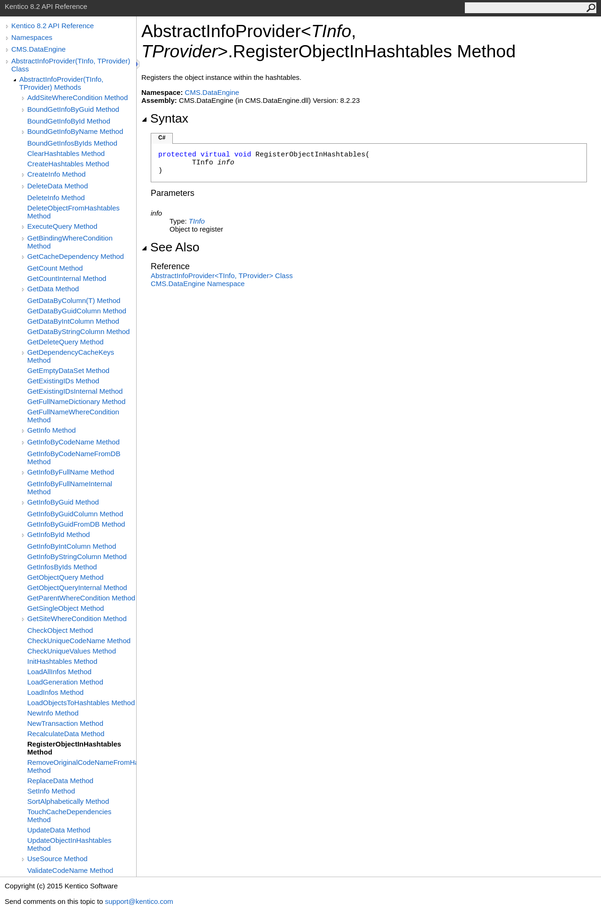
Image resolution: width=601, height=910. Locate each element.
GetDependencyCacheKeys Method (70, 356)
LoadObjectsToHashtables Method (81, 703)
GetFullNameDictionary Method (76, 401)
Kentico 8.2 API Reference (52, 26)
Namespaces (32, 37)
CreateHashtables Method (68, 164)
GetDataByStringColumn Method (78, 331)
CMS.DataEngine (38, 49)
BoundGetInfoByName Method (75, 131)
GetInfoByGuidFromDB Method (76, 524)
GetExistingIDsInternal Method (75, 391)
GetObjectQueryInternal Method (77, 587)
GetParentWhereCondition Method (81, 598)
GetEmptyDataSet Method (68, 370)
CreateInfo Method (56, 174)
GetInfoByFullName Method (70, 472)
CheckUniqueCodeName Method (79, 641)
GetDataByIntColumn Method (73, 321)
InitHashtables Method (62, 661)
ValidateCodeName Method (70, 870)
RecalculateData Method (65, 734)
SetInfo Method (51, 791)
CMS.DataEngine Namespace (198, 284)
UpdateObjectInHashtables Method (69, 844)
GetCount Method (55, 268)
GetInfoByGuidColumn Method (75, 514)
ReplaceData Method (60, 781)
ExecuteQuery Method (62, 226)
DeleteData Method (57, 186)
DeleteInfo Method (56, 198)
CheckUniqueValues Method (71, 651)
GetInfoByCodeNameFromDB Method (73, 458)
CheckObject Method (60, 630)
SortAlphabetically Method (68, 801)
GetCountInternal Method (66, 278)
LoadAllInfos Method (59, 672)
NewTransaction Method (65, 723)
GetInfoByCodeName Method (73, 442)
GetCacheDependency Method (75, 256)
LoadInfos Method (55, 692)
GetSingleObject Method (65, 608)
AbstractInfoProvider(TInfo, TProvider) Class (70, 65)
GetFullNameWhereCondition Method (73, 416)
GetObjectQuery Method (65, 577)
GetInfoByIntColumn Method (71, 546)
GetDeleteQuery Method (65, 342)
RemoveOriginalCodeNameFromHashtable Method (81, 766)
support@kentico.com (139, 901)
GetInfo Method (51, 430)
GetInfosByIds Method (62, 567)
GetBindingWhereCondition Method (70, 242)
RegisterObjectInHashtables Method (74, 748)
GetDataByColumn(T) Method (73, 300)
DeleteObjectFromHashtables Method (73, 212)
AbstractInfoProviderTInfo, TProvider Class (222, 276)
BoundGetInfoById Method (68, 121)
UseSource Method (57, 859)
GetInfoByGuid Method (63, 502)
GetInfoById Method (58, 534)
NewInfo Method (52, 713)
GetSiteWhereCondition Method (77, 618)
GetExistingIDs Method (63, 381)
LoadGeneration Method (65, 682)
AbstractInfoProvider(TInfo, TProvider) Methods (61, 83)
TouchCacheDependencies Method (69, 816)
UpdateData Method (58, 830)
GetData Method (53, 289)
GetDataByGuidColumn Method (76, 311)
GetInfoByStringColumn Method (77, 556)
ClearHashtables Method (66, 153)
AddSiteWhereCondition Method (77, 97)
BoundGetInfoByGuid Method (73, 109)
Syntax (164, 118)
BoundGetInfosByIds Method (72, 143)
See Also (170, 247)
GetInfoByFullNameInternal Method (69, 488)
